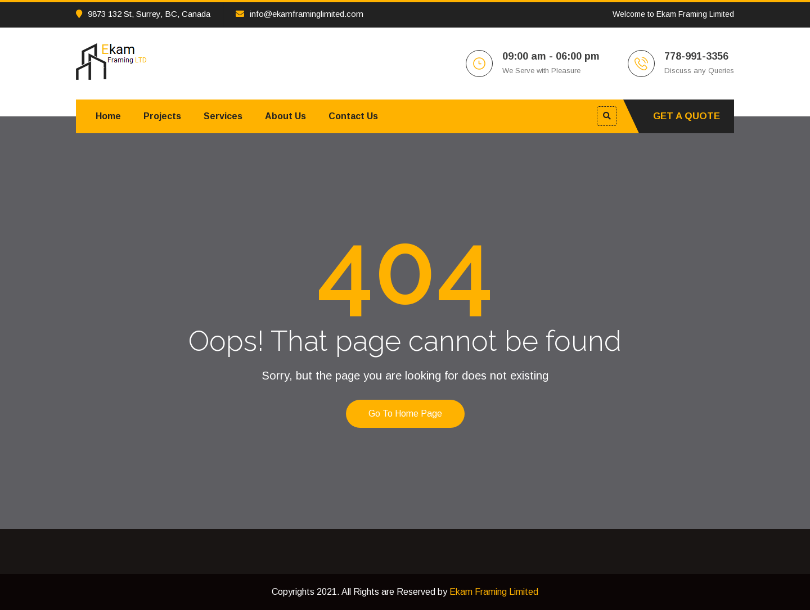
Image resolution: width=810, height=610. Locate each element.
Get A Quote (686, 116)
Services (223, 116)
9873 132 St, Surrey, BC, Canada (143, 14)
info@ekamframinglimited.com (299, 14)
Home (108, 116)
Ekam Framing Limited (493, 592)
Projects (162, 116)
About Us (285, 116)
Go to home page (405, 413)
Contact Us (353, 116)
